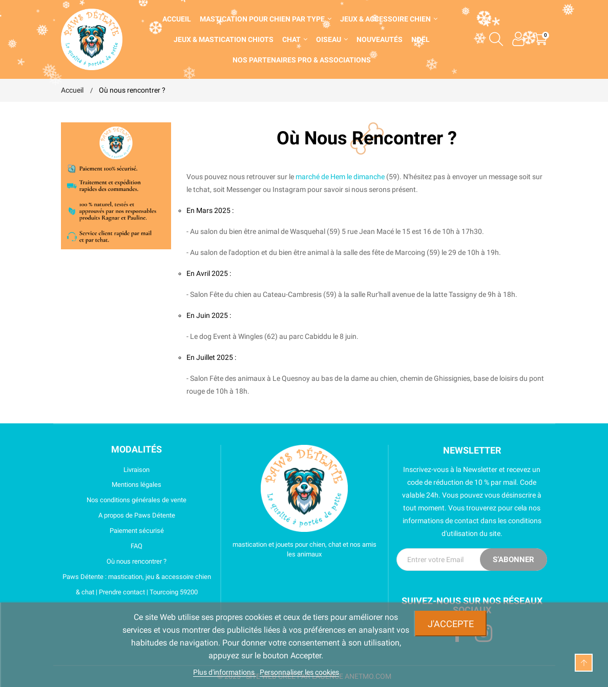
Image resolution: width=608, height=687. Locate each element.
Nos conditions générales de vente (124, 500)
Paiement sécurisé (112, 531)
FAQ (102, 546)
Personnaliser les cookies (299, 672)
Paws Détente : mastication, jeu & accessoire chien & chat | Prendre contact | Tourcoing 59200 (136, 584)
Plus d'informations (224, 672)
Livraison (105, 470)
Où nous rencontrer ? (114, 561)
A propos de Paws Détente (118, 515)
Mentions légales (111, 485)
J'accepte (451, 623)
